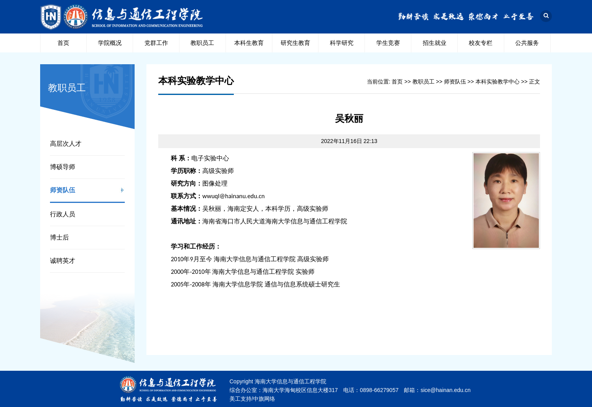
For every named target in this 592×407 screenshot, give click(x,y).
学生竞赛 (388, 42)
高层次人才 (65, 143)
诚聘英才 (62, 260)
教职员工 (202, 42)
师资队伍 (62, 190)
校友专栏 (480, 42)
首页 (63, 42)
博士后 (59, 237)
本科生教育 (249, 42)
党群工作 (156, 42)
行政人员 (62, 214)
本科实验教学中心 (497, 81)
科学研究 (341, 42)
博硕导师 (62, 167)
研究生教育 (295, 42)
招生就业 (434, 42)
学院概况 (110, 42)
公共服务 (527, 42)
